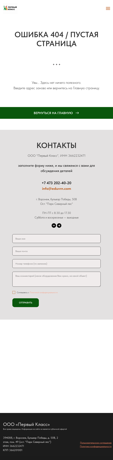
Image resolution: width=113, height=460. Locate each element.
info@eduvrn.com (56, 188)
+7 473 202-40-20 (56, 183)
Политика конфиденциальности (96, 446)
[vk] (54, 225)
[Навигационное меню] (108, 8)
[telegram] (59, 225)
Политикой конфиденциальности (44, 292)
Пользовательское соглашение (96, 442)
